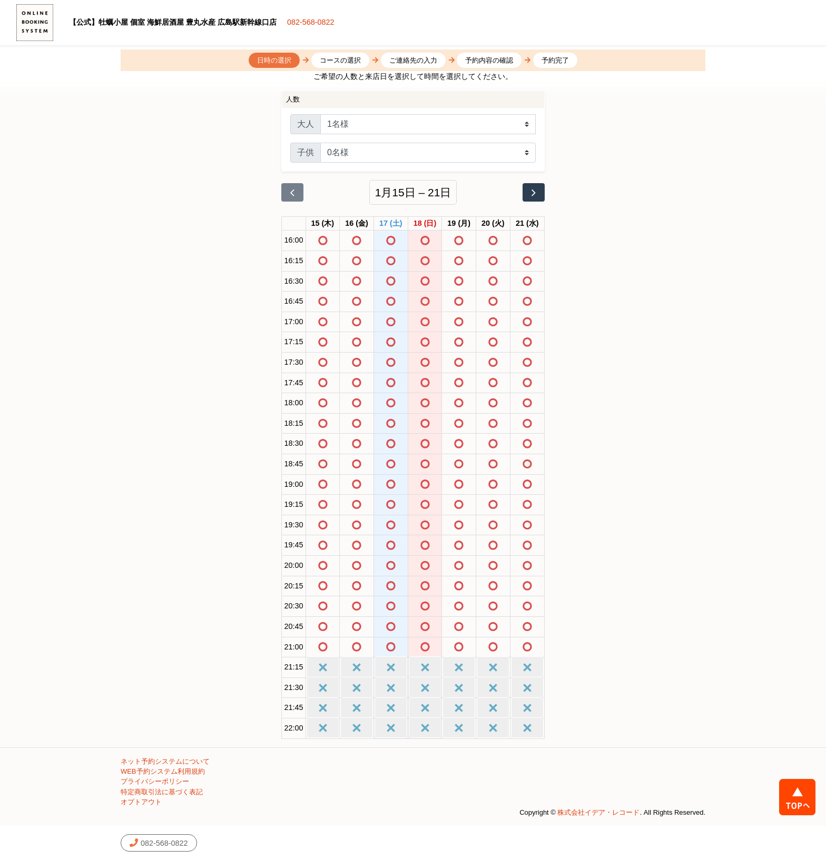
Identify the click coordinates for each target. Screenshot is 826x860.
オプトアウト (141, 802)
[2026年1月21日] (527, 224)
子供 (305, 152)
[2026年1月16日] (356, 224)
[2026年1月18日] (425, 224)
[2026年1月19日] (459, 224)
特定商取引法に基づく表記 (162, 792)
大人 (305, 123)
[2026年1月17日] (391, 224)
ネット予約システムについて (165, 761)
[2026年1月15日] (323, 224)
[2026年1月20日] (493, 224)
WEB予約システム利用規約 (163, 771)
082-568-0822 (311, 22)
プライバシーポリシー (155, 781)
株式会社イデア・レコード (598, 812)
